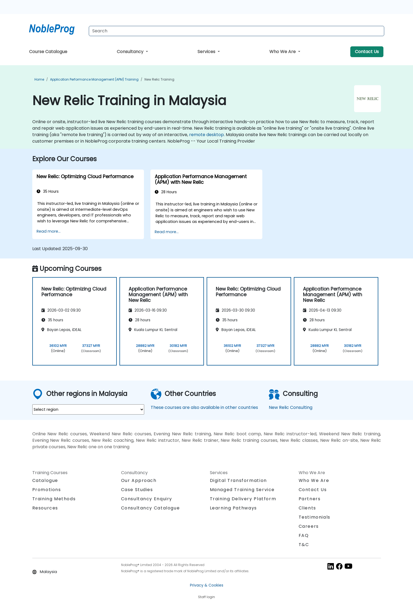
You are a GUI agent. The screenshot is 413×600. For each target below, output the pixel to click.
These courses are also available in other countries (204, 407)
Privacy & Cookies (206, 585)
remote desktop (206, 135)
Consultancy (130, 52)
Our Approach (139, 480)
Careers (309, 526)
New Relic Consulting (290, 407)
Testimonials (314, 517)
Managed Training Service (242, 490)
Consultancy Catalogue (150, 508)
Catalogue (45, 480)
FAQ (304, 535)
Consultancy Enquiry (146, 498)
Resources (45, 508)
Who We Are (283, 52)
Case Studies (137, 490)
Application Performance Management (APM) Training (94, 79)
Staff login (206, 597)
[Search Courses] (236, 31)
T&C (304, 545)
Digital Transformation (238, 480)
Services (206, 52)
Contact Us (367, 52)
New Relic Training (159, 79)
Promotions (46, 490)
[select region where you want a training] (88, 409)
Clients (307, 508)
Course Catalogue (48, 52)
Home (39, 79)
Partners (310, 499)
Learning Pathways (233, 508)
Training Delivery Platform (243, 499)
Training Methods (54, 499)
